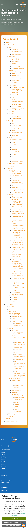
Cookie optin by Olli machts (22, 528)
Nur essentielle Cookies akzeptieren (14, 522)
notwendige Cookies (19, 501)
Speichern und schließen (14, 526)
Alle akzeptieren (14, 518)
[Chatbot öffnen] (23, 525)
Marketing (8, 501)
